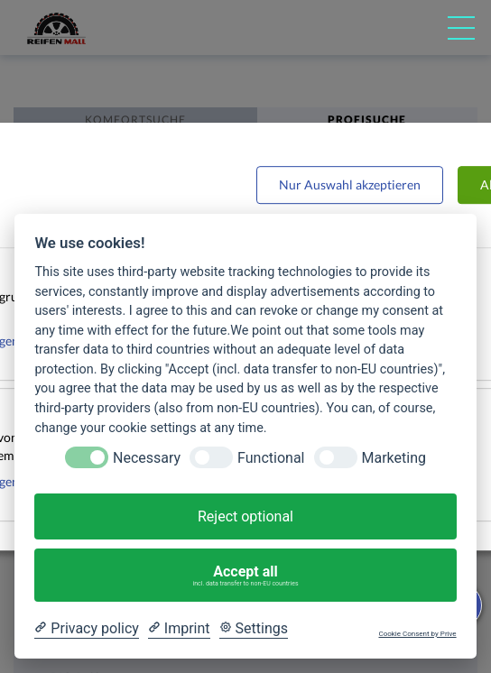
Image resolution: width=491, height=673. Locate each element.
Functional (270, 457)
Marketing (394, 457)
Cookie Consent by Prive (417, 634)
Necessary (147, 457)
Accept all (246, 575)
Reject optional (245, 516)
